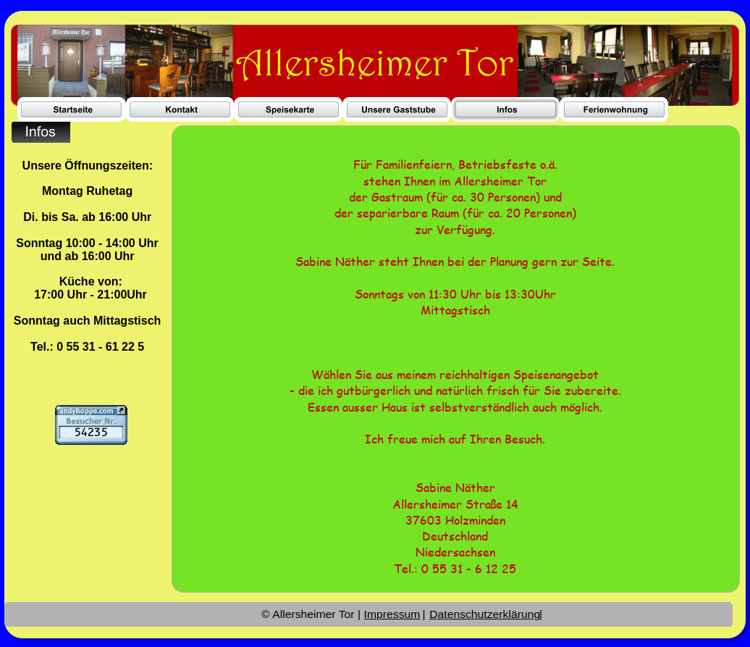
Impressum (391, 614)
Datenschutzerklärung (484, 614)
